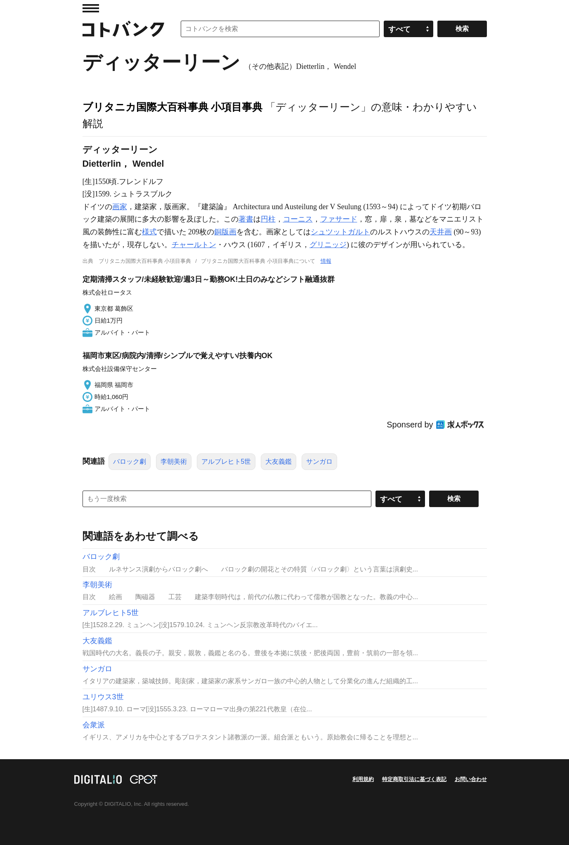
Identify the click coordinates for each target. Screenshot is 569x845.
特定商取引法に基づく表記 (414, 779)
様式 (149, 232)
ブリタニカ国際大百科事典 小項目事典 (173, 107)
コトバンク (123, 29)
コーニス (298, 219)
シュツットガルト (340, 232)
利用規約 (363, 779)
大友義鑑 (278, 461)
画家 (119, 207)
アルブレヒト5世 (226, 461)
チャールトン (194, 245)
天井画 (441, 232)
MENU (91, 8)
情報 (326, 261)
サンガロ (319, 461)
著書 (245, 219)
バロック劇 (129, 461)
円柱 (268, 219)
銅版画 (225, 232)
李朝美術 (174, 461)
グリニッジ (328, 245)
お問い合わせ (471, 779)
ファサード (338, 219)
